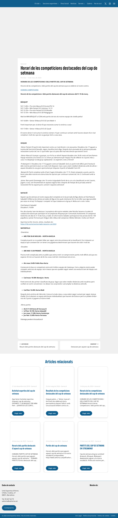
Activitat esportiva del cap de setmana (23, 392)
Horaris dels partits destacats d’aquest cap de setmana (23, 447)
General (23, 64)
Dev (24, 78)
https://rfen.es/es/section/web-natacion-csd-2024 (38, 224)
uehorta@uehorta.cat (10, 501)
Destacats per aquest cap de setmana (80, 345)
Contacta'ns (9, 508)
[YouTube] (114, 4)
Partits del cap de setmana (56, 445)
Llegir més (19, 412)
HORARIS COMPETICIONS (29, 90)
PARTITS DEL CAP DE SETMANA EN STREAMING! (92, 447)
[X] (105, 4)
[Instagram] (110, 4)
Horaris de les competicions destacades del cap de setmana (92, 392)
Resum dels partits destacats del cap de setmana (38, 345)
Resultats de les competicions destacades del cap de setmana (58, 392)
